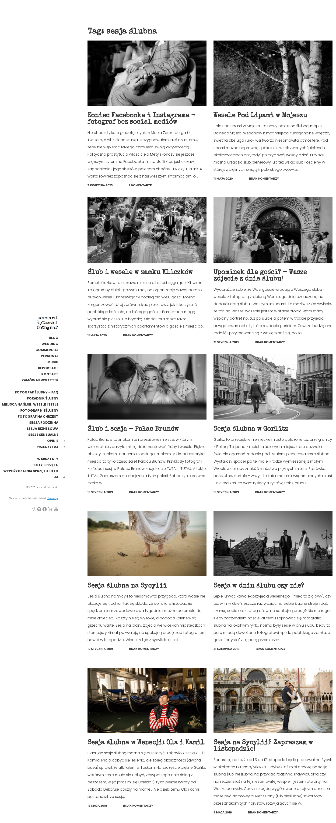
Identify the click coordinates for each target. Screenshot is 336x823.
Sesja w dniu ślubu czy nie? (259, 585)
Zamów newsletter (40, 380)
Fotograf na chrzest (38, 416)
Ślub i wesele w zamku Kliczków (140, 272)
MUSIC (52, 362)
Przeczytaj (47, 446)
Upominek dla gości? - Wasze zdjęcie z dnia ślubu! (261, 275)
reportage (48, 368)
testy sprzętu (45, 465)
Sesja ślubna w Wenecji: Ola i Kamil (147, 741)
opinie (52, 440)
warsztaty (47, 459)
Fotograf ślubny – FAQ (36, 392)
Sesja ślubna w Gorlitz (251, 428)
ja (56, 477)
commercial (46, 350)
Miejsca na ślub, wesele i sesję (30, 404)
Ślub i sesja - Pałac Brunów (133, 428)
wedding (50, 343)
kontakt (49, 374)
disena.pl (52, 498)
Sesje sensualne (43, 434)
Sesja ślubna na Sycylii (127, 585)
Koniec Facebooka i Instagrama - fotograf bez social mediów (142, 119)
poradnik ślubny (42, 398)
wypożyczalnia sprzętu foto (30, 471)
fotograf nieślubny (39, 410)
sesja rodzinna (43, 422)
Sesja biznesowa (42, 428)
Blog (53, 337)
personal (49, 356)
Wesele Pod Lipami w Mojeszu (261, 116)
